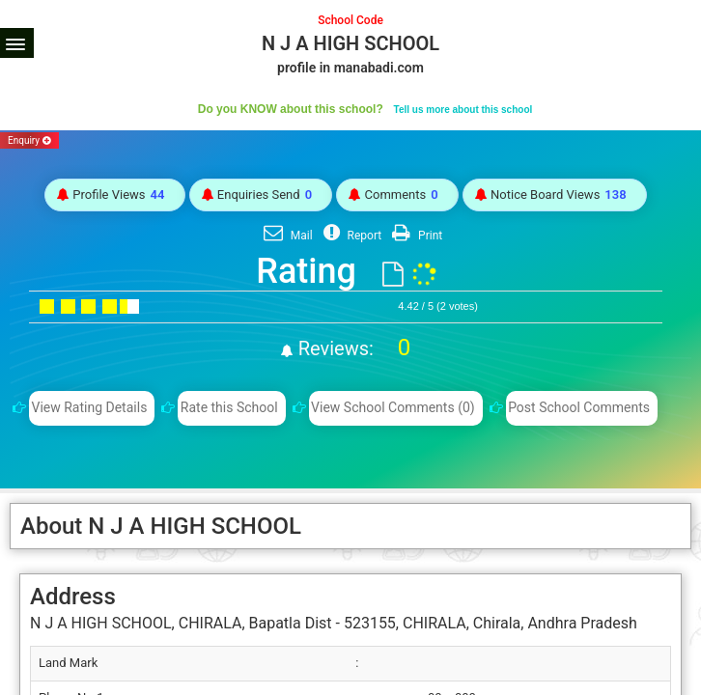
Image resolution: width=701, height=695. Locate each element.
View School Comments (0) (393, 407)
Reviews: (352, 348)
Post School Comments (579, 407)
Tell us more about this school (463, 109)
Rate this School (229, 407)
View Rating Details (89, 407)
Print (414, 235)
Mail (286, 235)
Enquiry (29, 140)
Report (350, 235)
